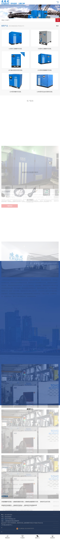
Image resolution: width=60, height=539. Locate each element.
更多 (57, 27)
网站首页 (7, 536)
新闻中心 (37, 536)
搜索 (57, 20)
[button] (29, 16)
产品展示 (22, 536)
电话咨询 (52, 536)
